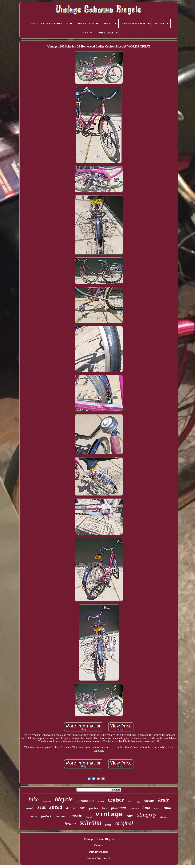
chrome (149, 801)
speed (55, 807)
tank (146, 807)
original (124, 823)
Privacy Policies (98, 851)
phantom (118, 807)
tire (138, 802)
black (157, 808)
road (167, 807)
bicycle (64, 799)
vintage (109, 814)
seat (42, 807)
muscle (76, 815)
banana (61, 816)
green (108, 824)
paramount (85, 801)
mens (130, 801)
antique (47, 801)
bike (34, 799)
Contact (99, 845)
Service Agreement (98, 857)
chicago (163, 817)
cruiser (116, 800)
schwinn (90, 822)
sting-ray (134, 808)
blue (82, 808)
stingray (147, 814)
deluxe (71, 808)
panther (93, 808)
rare (129, 816)
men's (30, 808)
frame (70, 823)
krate (163, 800)
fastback (46, 816)
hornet (89, 817)
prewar (101, 801)
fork (104, 808)
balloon (34, 816)
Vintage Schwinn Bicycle (99, 839)
